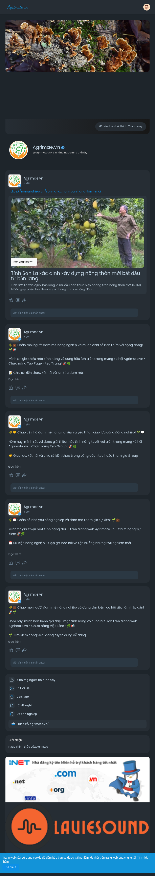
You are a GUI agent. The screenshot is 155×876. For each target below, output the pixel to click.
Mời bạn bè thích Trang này (120, 126)
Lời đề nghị (20, 705)
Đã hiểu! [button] (10, 867)
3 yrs (27, 183)
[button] (147, 7)
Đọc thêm (14, 379)
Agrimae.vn (46, 147)
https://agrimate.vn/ (33, 724)
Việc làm (19, 697)
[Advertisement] (77, 103)
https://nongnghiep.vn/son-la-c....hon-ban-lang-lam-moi (54, 191)
